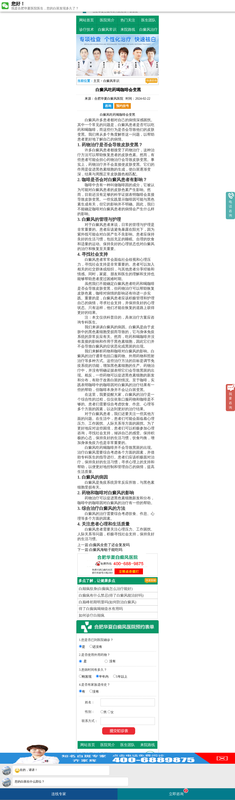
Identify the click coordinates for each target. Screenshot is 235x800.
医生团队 (148, 20)
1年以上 (121, 676)
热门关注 (127, 20)
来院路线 (127, 29)
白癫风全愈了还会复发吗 (109, 545)
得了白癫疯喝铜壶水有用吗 (101, 609)
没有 (112, 661)
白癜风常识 (107, 29)
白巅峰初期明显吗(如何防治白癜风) (107, 602)
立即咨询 (178, 792)
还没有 (97, 646)
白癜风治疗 (148, 29)
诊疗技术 (86, 29)
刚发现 (87, 676)
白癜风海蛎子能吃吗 (105, 550)
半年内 (104, 676)
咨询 (108, 106)
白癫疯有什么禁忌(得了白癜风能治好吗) (111, 595)
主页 (96, 81)
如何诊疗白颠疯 (91, 615)
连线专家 (58, 794)
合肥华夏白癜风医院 (108, 98)
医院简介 (107, 20)
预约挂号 (122, 106)
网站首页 (86, 20)
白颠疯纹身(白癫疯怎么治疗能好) (106, 589)
